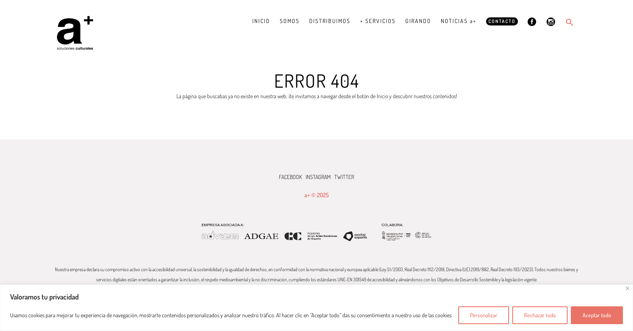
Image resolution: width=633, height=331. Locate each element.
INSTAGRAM (318, 176)
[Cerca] (627, 288)
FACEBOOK (290, 176)
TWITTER (344, 176)
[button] (570, 22)
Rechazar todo (540, 315)
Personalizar (483, 315)
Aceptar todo (597, 315)
